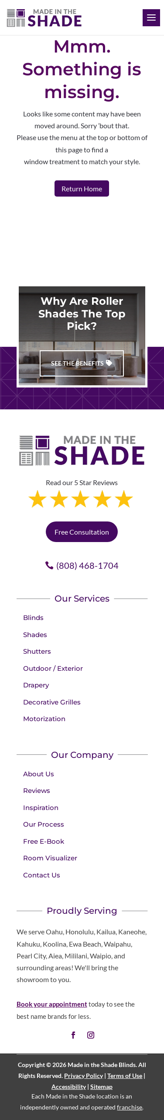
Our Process (43, 824)
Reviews (36, 790)
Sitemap (101, 1086)
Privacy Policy (83, 1075)
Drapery (36, 685)
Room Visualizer (50, 858)
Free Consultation (82, 532)
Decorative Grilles (52, 702)
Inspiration (40, 807)
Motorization (44, 719)
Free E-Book (43, 841)
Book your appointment (52, 1004)
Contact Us (41, 875)
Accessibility (68, 1086)
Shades (35, 634)
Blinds (33, 617)
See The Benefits (77, 363)
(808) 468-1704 (87, 565)
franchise (129, 1107)
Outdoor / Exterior (53, 668)
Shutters (37, 651)
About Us (38, 774)
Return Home (82, 188)
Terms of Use (124, 1075)
